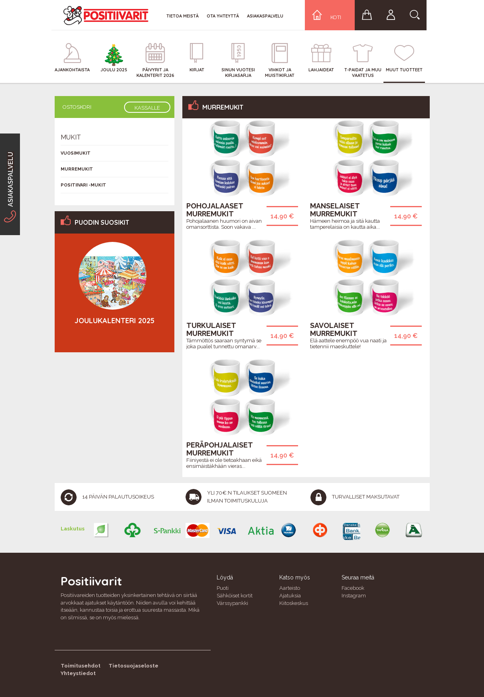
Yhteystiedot (78, 673)
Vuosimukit (76, 153)
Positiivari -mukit (83, 185)
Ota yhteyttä (223, 16)
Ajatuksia (290, 596)
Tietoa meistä (182, 16)
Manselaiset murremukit (335, 210)
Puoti (223, 588)
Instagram (354, 596)
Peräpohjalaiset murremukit (219, 449)
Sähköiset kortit (235, 596)
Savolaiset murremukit (334, 329)
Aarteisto (289, 588)
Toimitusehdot (81, 666)
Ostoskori (77, 107)
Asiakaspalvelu (265, 16)
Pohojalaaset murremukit (214, 210)
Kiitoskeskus (293, 603)
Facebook (353, 588)
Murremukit (77, 169)
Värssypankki (232, 603)
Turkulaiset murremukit (211, 329)
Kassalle (147, 108)
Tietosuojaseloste (133, 666)
